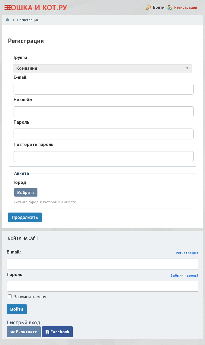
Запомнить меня (30, 297)
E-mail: (14, 252)
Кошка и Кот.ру (36, 7)
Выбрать (25, 192)
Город (20, 182)
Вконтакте (23, 331)
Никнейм (23, 99)
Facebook (57, 331)
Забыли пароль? (184, 275)
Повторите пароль (33, 144)
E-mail (20, 77)
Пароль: (15, 274)
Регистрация (187, 252)
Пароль (21, 122)
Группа (20, 57)
